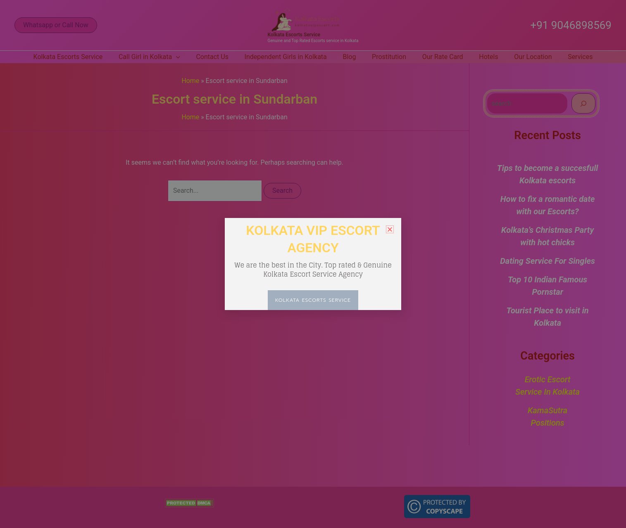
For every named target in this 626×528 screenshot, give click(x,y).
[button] (390, 229)
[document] (313, 264)
